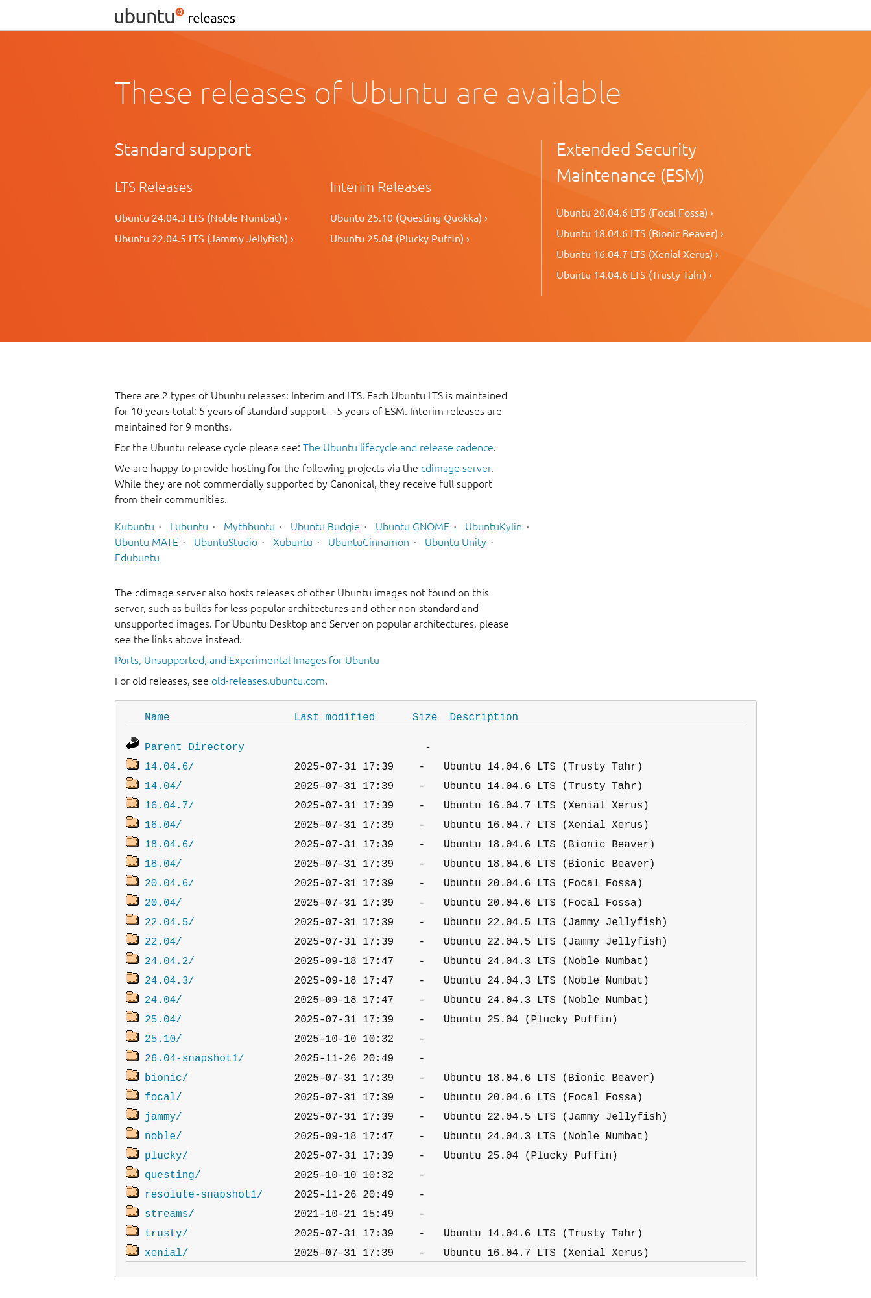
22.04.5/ (170, 908)
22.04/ (163, 926)
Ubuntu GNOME (412, 526)
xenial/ (166, 1217)
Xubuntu (293, 542)
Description (484, 716)
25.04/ (163, 999)
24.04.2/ (170, 945)
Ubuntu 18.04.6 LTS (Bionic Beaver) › (640, 233)
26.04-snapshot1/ (195, 1035)
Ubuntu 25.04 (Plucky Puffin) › (400, 238)
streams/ (170, 1181)
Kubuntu (134, 526)
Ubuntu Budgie (325, 526)
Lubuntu (189, 526)
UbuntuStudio (225, 542)
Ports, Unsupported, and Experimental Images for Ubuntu (247, 660)
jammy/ (163, 1090)
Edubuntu (137, 557)
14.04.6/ (170, 763)
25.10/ (163, 1017)
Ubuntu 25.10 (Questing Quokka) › (409, 218)
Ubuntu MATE (146, 542)
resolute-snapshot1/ (204, 1162)
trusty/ (166, 1199)
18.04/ (163, 854)
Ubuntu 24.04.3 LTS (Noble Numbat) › (201, 218)
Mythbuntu (249, 526)
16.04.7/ (170, 799)
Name (157, 716)
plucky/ (166, 1126)
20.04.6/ (170, 872)
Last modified (335, 716)
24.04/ (163, 981)
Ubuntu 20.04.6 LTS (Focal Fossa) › (634, 212)
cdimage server (456, 468)
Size (424, 716)
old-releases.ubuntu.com (268, 681)
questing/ (172, 1144)
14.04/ (163, 781)
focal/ (163, 1072)
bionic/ (166, 1053)
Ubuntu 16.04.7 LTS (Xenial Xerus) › (637, 254)
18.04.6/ (170, 836)
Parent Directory (195, 745)
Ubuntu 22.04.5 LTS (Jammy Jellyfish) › (204, 238)
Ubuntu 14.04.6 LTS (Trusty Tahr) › (634, 275)
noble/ (163, 1108)
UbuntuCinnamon (368, 542)
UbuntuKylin (493, 526)
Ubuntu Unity (455, 542)
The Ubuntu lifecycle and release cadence (398, 447)
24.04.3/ (170, 963)
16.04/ (163, 817)
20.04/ (163, 890)
